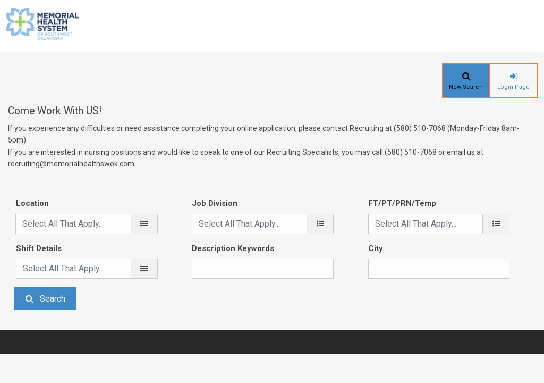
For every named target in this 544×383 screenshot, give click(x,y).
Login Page (513, 87)
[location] (144, 224)
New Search (466, 87)
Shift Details (39, 248)
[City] (439, 269)
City (375, 248)
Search (52, 299)
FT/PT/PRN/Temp (402, 203)
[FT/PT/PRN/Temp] (495, 224)
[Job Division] (320, 224)
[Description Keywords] (263, 269)
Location (32, 203)
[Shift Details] (144, 269)
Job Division (214, 203)
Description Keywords (233, 248)
